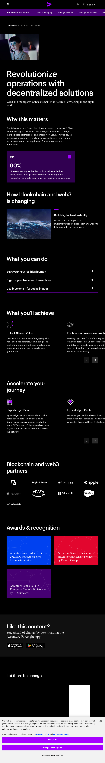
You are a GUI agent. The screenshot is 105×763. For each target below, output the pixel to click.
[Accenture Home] (49, 4)
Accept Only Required (52, 748)
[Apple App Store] (15, 645)
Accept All (52, 740)
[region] (52, 740)
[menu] (8, 4)
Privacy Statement (61, 734)
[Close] (101, 721)
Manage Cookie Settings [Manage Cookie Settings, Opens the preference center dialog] (52, 755)
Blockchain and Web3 (18, 12)
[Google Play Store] (35, 645)
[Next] (95, 360)
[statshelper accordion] (69, 157)
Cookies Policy (42, 734)
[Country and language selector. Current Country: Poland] (89, 4)
